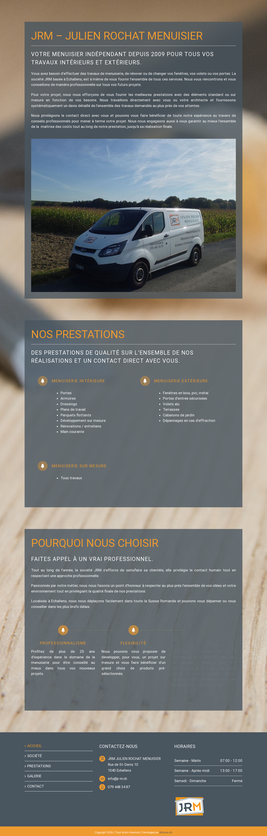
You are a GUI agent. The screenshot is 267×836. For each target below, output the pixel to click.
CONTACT (35, 786)
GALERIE (34, 776)
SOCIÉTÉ (34, 756)
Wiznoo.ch (165, 832)
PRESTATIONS (39, 766)
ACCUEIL (34, 746)
